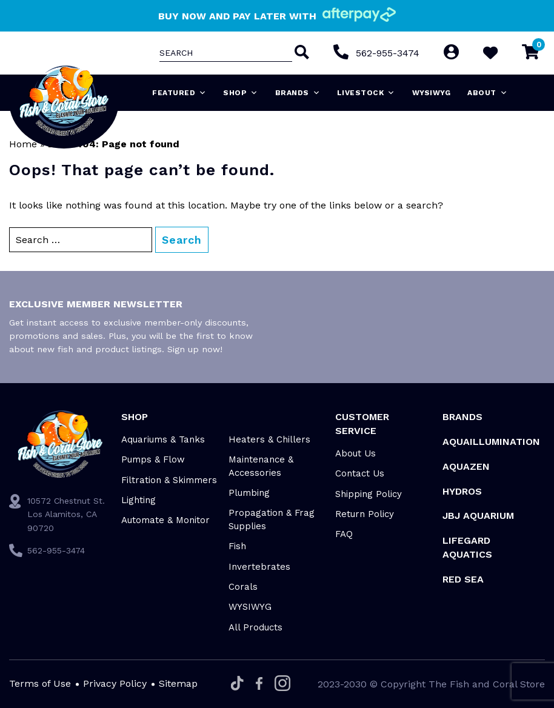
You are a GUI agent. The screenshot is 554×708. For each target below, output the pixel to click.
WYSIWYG (431, 92)
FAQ (344, 534)
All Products (255, 627)
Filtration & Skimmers (169, 480)
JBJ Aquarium (478, 515)
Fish (237, 546)
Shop (240, 93)
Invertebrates (259, 566)
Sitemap (178, 683)
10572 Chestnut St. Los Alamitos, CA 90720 (66, 514)
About (487, 93)
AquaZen (466, 466)
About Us (355, 453)
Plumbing (249, 492)
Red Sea (463, 579)
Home (23, 144)
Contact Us (359, 473)
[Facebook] (259, 684)
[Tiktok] (237, 684)
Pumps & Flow (153, 459)
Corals (243, 586)
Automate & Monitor (165, 520)
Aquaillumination (491, 441)
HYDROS (462, 491)
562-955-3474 (387, 53)
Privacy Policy (115, 683)
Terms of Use (40, 683)
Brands (298, 93)
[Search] (300, 53)
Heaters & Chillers (269, 439)
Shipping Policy (368, 494)
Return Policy (364, 514)
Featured (179, 93)
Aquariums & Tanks (163, 439)
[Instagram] (282, 684)
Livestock (366, 93)
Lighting (138, 500)
